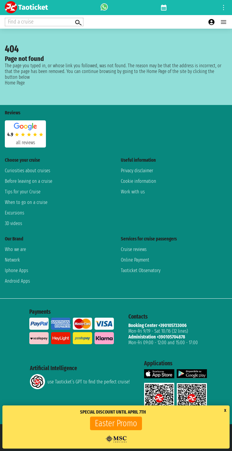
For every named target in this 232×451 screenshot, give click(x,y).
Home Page (15, 83)
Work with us (133, 192)
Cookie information (138, 181)
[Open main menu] (223, 22)
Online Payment (135, 260)
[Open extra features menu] (44, 22)
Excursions (14, 213)
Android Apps (17, 281)
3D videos (13, 223)
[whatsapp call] (104, 7)
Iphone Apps (16, 270)
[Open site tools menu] (223, 7)
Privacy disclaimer (137, 170)
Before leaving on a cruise (28, 181)
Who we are (15, 249)
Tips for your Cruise (22, 192)
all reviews (25, 142)
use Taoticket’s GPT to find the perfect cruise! (80, 381)
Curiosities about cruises (27, 170)
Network (12, 260)
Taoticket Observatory (140, 270)
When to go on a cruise (26, 202)
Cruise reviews (134, 249)
